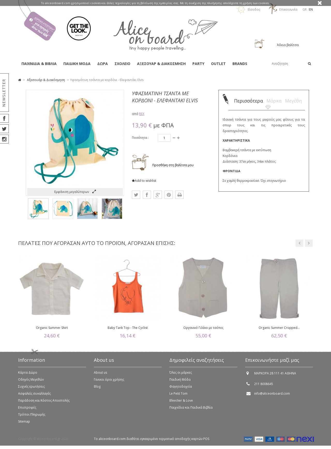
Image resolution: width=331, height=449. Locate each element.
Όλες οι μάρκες (180, 374)
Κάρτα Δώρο (27, 374)
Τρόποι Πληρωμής (31, 416)
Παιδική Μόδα (180, 381)
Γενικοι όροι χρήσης (109, 381)
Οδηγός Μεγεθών (31, 381)
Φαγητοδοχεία (180, 388)
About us (100, 374)
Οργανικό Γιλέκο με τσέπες (203, 327)
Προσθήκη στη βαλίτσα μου (173, 165)
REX (141, 114)
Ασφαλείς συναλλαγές (34, 395)
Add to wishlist (144, 180)
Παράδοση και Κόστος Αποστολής (44, 402)
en (311, 9)
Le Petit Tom (178, 395)
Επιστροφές (27, 409)
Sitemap (24, 423)
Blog (97, 388)
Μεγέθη (293, 101)
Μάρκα (274, 101)
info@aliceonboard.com (272, 395)
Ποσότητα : (140, 137)
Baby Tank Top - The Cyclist (128, 327)
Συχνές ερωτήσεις (31, 388)
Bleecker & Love (181, 402)
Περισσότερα (248, 101)
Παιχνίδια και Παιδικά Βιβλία (191, 409)
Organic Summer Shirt (52, 327)
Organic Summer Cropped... (279, 327)
